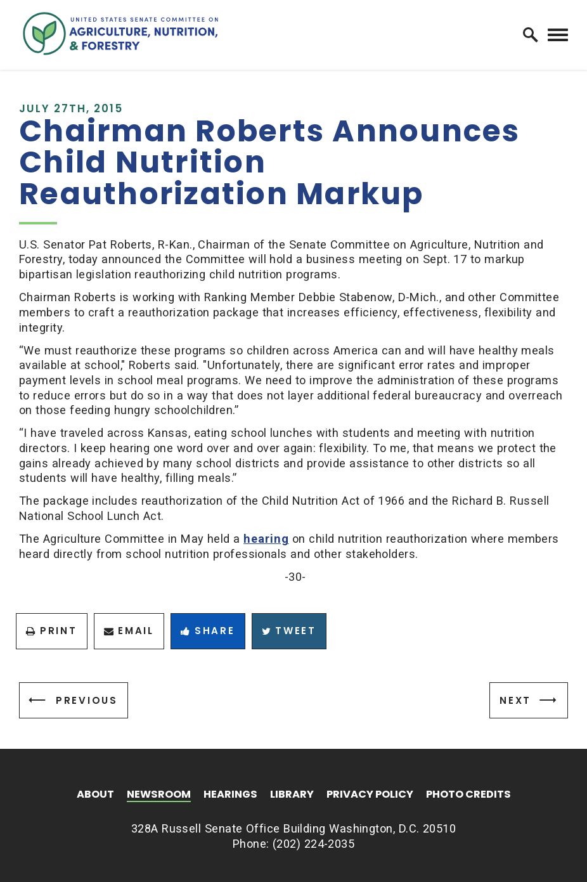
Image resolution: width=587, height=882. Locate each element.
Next (515, 700)
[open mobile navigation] (558, 35)
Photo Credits (468, 795)
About (95, 795)
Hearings (230, 795)
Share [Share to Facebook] (208, 630)
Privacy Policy (369, 795)
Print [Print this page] (51, 630)
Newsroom (159, 795)
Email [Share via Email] (129, 630)
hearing (265, 538)
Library (292, 795)
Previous (87, 700)
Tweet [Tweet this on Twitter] (289, 630)
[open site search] (530, 35)
